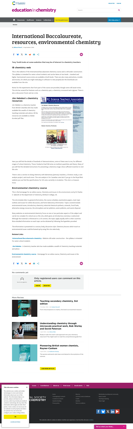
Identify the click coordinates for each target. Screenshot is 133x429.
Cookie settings (15, 422)
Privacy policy (55, 403)
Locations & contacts (57, 398)
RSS (88, 385)
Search (118, 10)
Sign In (119, 3)
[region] (15, 406)
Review (15, 24)
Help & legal (102, 401)
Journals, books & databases (83, 396)
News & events (102, 396)
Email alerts (78, 385)
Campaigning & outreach (58, 396)
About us (56, 385)
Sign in (38, 285)
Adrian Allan (52, 332)
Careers (77, 398)
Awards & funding (56, 401)
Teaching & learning (104, 398)
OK (15, 417)
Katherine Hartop (54, 351)
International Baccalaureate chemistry (27, 238)
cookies (91, 420)
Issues (34, 385)
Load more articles (47, 368)
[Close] (27, 387)
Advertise (78, 401)
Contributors (44, 385)
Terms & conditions (80, 403)
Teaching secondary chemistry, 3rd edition (59, 302)
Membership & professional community (108, 394)
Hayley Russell (56, 307)
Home (54, 394)
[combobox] (99, 10)
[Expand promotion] (124, 426)
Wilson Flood (18, 47)
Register (112, 3)
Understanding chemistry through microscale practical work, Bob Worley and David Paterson (61, 326)
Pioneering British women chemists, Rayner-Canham (59, 347)
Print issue (66, 385)
